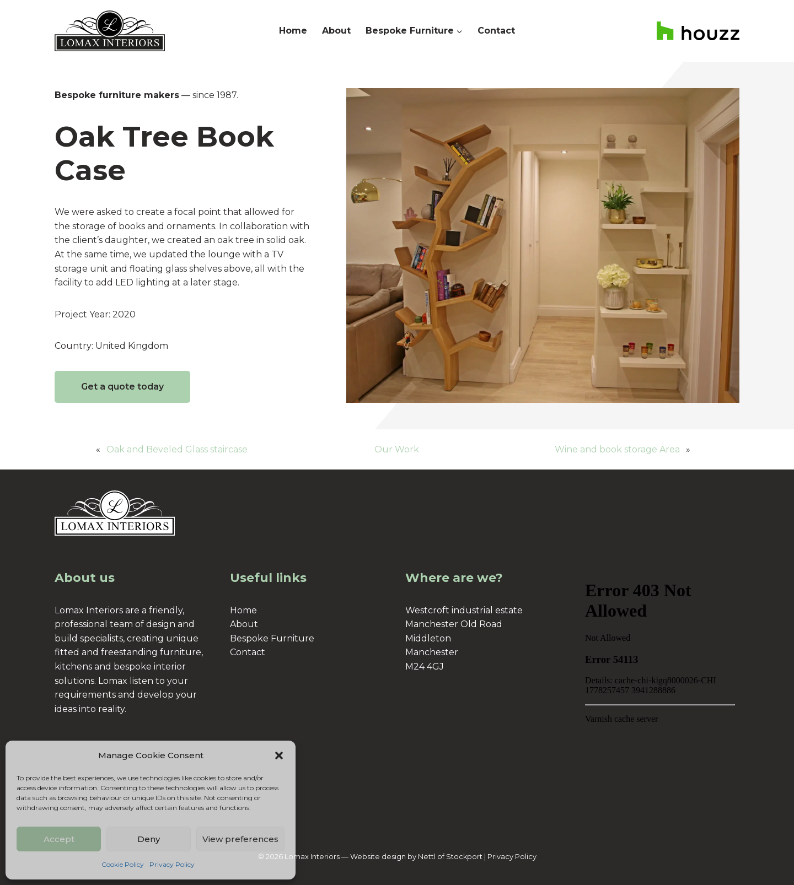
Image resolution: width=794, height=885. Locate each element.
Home (293, 30)
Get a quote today (122, 386)
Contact (496, 30)
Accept (59, 839)
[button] (279, 755)
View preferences (240, 839)
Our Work (396, 449)
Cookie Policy (122, 864)
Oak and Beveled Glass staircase (177, 449)
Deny (148, 839)
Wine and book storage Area (617, 449)
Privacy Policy (172, 864)
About (336, 30)
